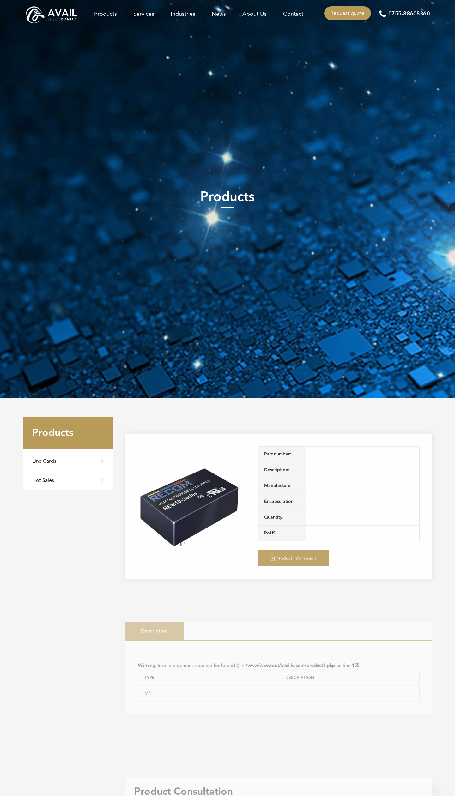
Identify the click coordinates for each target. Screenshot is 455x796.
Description (154, 654)
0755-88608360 (409, 14)
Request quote (348, 13)
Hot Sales (43, 480)
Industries (183, 13)
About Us (254, 13)
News (219, 13)
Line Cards (44, 461)
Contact (293, 13)
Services (143, 13)
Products (105, 13)
